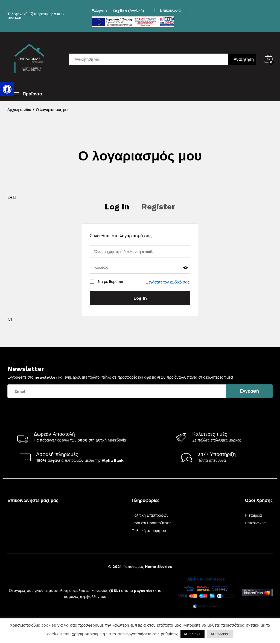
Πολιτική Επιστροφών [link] (150, 515)
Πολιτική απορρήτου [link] (149, 530)
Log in (140, 298)
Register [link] (158, 206)
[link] (7, 89)
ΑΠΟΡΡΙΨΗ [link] (220, 634)
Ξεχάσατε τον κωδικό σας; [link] (168, 282)
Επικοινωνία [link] (170, 10)
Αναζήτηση (244, 59)
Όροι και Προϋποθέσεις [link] (151, 523)
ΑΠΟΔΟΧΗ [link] (192, 634)
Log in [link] (117, 206)
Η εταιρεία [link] (253, 515)
